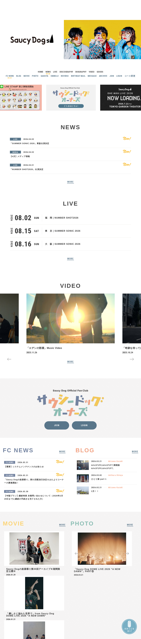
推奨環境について (104, 619)
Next (132, 359)
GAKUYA (44, 76)
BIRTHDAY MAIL (78, 76)
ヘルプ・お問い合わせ (57, 619)
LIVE (55, 72)
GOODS (100, 72)
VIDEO (91, 72)
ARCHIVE (103, 76)
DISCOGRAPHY (66, 72)
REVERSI (65, 76)
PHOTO (35, 76)
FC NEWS (10, 76)
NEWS (48, 72)
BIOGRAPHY (80, 72)
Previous (9, 359)
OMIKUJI (55, 76)
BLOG (18, 76)
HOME (40, 72)
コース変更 (129, 76)
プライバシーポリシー (75, 619)
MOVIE (27, 76)
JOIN (112, 76)
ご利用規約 (90, 619)
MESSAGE (92, 76)
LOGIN (119, 76)
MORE (70, 182)
